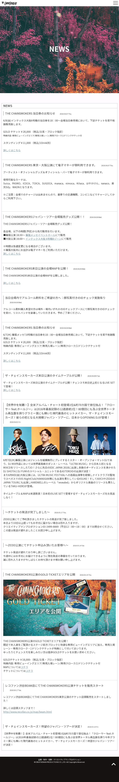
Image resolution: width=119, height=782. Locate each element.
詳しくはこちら (12, 150)
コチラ (24, 667)
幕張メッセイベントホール (40, 235)
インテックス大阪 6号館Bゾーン (43, 239)
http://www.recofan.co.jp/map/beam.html (27, 712)
